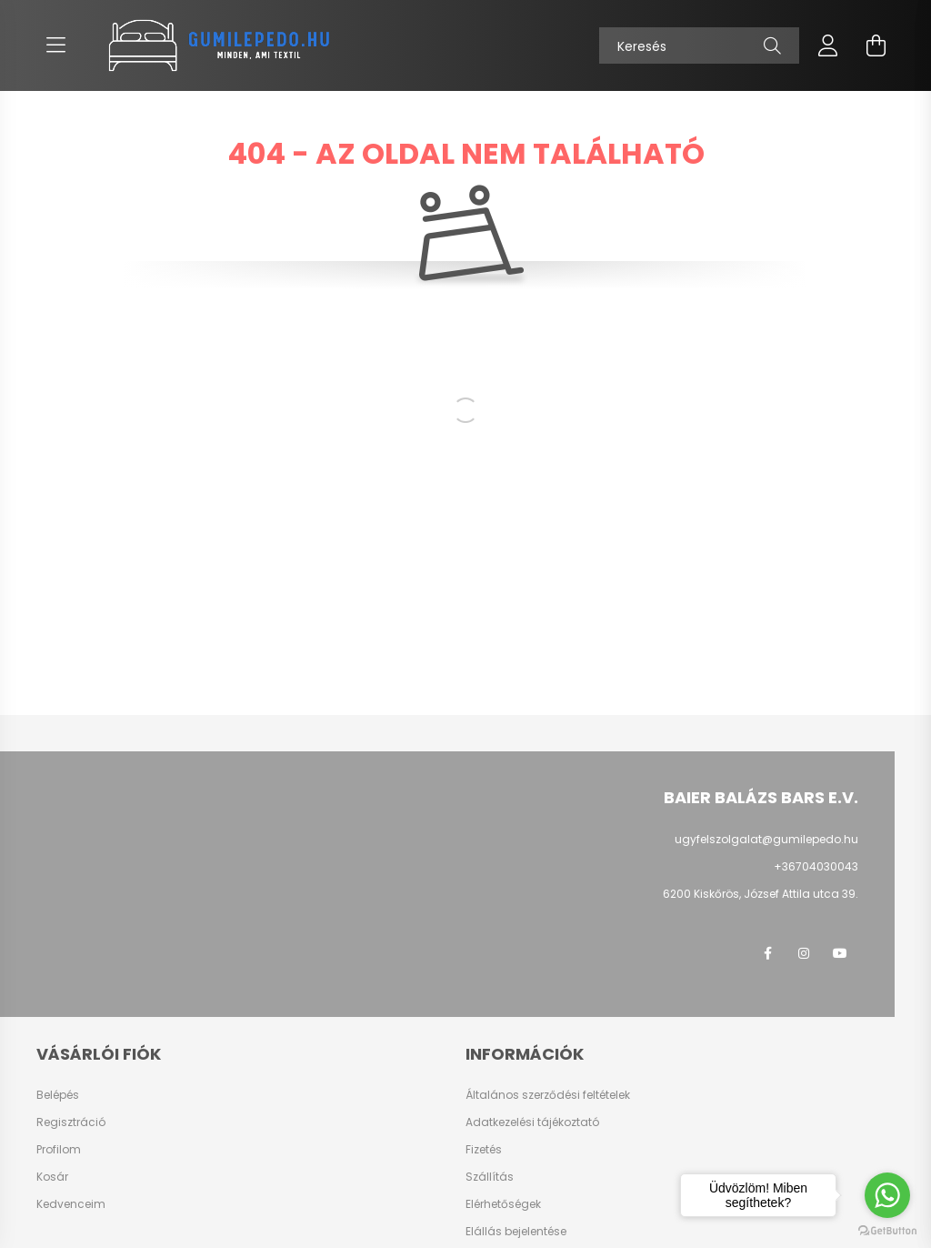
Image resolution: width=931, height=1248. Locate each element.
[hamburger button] (55, 45)
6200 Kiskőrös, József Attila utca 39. (760, 893)
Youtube (840, 953)
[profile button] (828, 45)
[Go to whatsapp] (887, 1195)
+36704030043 (816, 866)
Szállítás (490, 1177)
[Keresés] (699, 45)
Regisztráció (70, 1122)
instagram (804, 953)
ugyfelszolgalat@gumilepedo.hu (766, 839)
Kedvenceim (70, 1204)
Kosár (52, 1177)
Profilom (58, 1149)
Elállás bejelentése (516, 1231)
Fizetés (484, 1149)
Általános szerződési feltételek (548, 1095)
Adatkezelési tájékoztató (532, 1122)
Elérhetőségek (503, 1204)
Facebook (767, 953)
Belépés (57, 1095)
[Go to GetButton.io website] (887, 1229)
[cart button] (875, 45)
